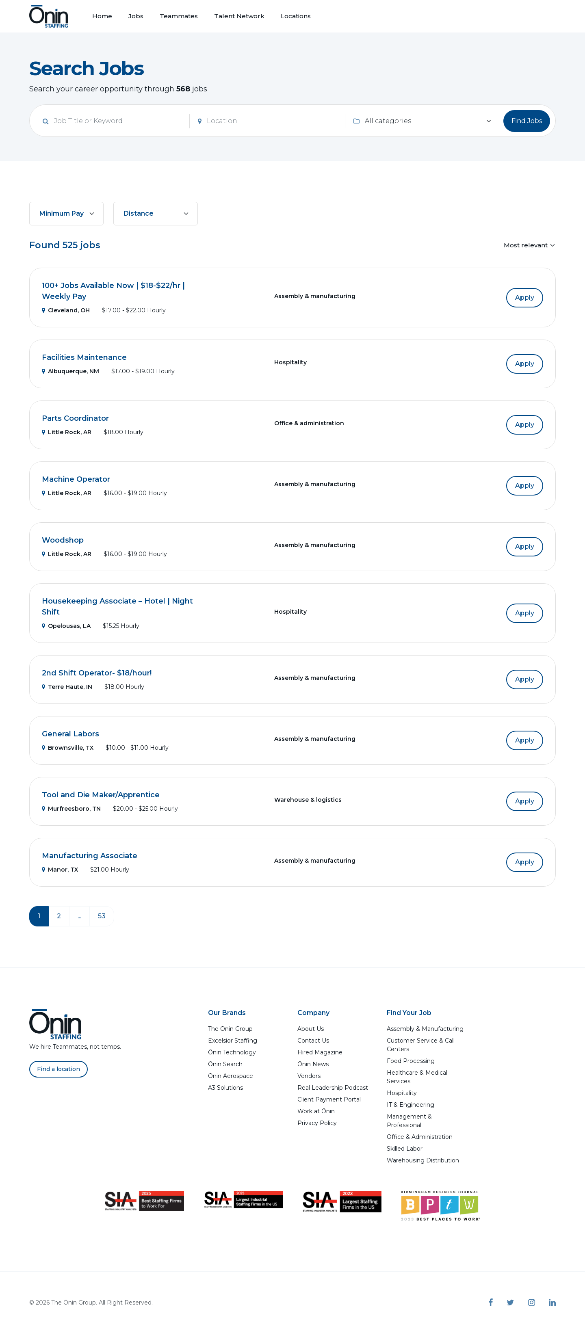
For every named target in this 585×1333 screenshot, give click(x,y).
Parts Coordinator (75, 418)
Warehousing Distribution (423, 1160)
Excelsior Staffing (232, 1040)
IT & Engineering (410, 1104)
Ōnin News (313, 1064)
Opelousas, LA (66, 626)
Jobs (135, 16)
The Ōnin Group (230, 1028)
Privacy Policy (317, 1123)
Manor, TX (60, 869)
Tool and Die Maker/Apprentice (101, 794)
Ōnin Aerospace (230, 1076)
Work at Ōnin (316, 1111)
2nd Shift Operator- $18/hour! (97, 673)
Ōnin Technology (232, 1052)
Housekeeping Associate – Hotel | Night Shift (117, 607)
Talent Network (239, 16)
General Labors (70, 733)
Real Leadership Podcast (332, 1087)
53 (102, 916)
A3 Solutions (225, 1087)
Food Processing (411, 1061)
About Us (310, 1028)
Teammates (179, 16)
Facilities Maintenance (84, 357)
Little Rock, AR (66, 432)
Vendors (309, 1076)
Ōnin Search (225, 1064)
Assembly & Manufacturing (425, 1028)
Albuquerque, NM (70, 371)
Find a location (58, 1069)
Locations (296, 16)
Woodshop (63, 540)
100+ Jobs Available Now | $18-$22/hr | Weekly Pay (113, 291)
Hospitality (402, 1093)
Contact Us (313, 1040)
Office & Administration (420, 1136)
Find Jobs (526, 121)
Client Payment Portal (329, 1099)
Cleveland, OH (66, 310)
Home (102, 16)
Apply (524, 297)
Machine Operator (76, 479)
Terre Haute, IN (67, 686)
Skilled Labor (404, 1148)
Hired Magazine (319, 1052)
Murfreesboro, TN (71, 808)
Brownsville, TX (67, 747)
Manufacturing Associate (89, 855)
